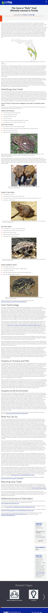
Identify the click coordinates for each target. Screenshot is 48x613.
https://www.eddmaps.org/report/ (39, 488)
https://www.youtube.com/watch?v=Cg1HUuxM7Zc (17, 413)
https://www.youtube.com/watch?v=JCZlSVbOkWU (12, 478)
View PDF (40, 541)
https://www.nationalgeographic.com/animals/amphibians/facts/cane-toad (17, 510)
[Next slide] (44, 597)
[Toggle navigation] (46, 1)
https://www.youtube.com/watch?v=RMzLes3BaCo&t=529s (14, 301)
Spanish (37, 549)
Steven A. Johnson (28, 15)
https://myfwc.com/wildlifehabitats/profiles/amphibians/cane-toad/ (20, 507)
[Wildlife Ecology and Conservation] (14, 594)
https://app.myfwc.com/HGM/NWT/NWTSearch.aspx (22, 475)
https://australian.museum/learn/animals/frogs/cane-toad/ (14, 514)
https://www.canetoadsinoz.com (8, 515)
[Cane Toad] (33, 594)
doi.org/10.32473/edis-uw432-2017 (40, 532)
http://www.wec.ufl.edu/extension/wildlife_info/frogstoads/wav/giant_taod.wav (24, 325)
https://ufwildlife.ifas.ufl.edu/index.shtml (10, 503)
